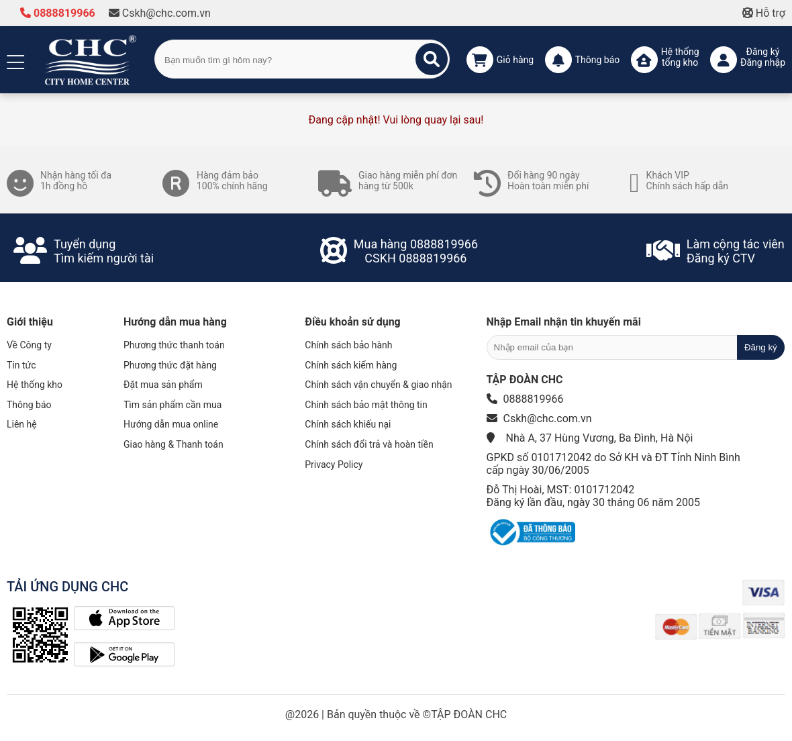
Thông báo (29, 404)
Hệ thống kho (34, 384)
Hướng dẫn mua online (170, 424)
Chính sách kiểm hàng (351, 365)
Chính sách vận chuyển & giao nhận (378, 384)
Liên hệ (22, 424)
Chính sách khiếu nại (348, 424)
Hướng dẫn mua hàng (175, 321)
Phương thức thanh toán (174, 345)
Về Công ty (29, 345)
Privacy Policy (333, 464)
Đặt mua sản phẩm (163, 384)
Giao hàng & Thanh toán (173, 444)
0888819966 (57, 13)
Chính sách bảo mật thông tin (366, 404)
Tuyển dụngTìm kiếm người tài (104, 251)
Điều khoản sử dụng (352, 321)
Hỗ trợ (763, 13)
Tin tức (21, 365)
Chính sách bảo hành (348, 345)
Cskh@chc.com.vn (160, 13)
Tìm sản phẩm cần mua (172, 404)
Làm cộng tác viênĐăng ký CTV (736, 251)
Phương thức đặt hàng (170, 365)
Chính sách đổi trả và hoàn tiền (369, 444)
